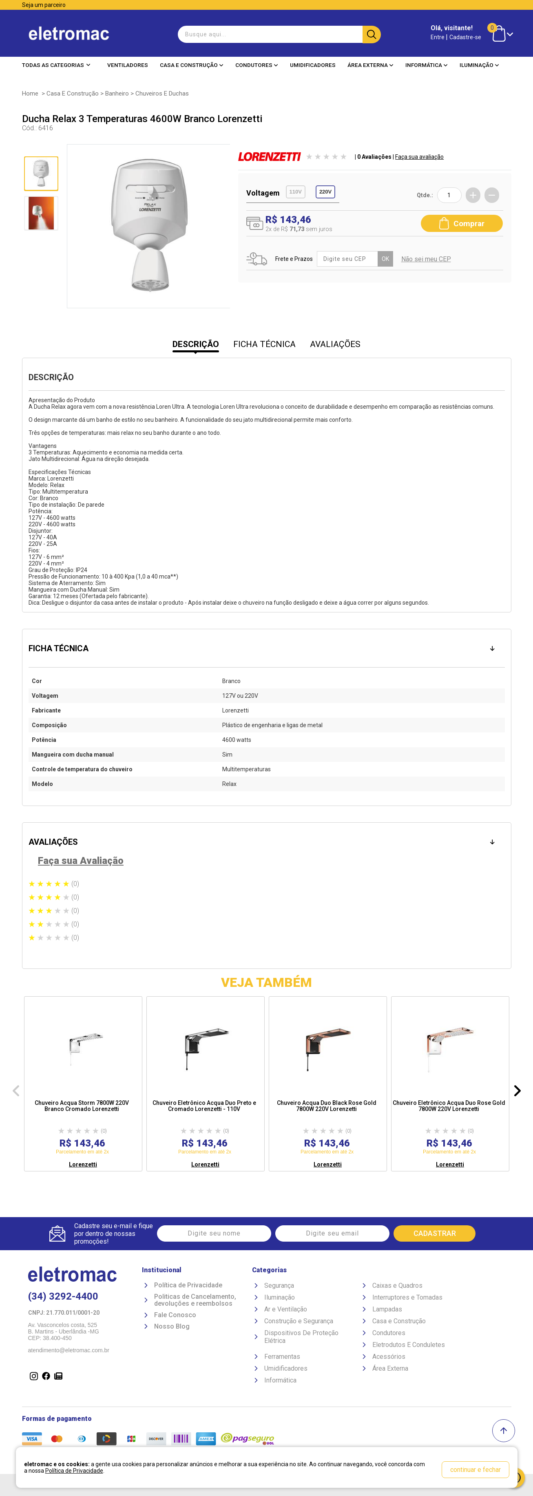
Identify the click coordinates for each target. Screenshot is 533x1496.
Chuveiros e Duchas (162, 93)
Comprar (461, 223)
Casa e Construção (191, 65)
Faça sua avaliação (419, 157)
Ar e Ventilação (285, 1309)
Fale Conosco (175, 1315)
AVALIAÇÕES (335, 344)
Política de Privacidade (188, 1285)
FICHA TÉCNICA (264, 344)
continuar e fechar (475, 1470)
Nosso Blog (172, 1326)
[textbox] (278, 34)
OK (385, 259)
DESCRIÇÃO (196, 344)
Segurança (279, 1285)
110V (296, 192)
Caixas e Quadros (397, 1285)
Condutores (256, 65)
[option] (83, 1083)
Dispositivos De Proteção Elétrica (301, 1337)
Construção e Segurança (298, 1321)
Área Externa (370, 65)
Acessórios (388, 1356)
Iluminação (479, 65)
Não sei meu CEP (426, 259)
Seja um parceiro (44, 5)
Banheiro (117, 93)
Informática (426, 65)
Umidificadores (313, 65)
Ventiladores (127, 65)
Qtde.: (425, 195)
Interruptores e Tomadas (407, 1297)
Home (30, 93)
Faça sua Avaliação (81, 860)
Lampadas (387, 1309)
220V (325, 192)
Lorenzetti (83, 1164)
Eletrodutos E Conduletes (408, 1345)
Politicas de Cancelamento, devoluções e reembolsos (195, 1300)
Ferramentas (282, 1356)
